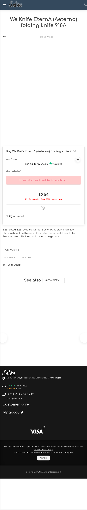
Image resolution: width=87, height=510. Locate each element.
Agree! (43, 458)
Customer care (16, 404)
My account (13, 412)
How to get (55, 378)
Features (9, 257)
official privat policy (43, 449)
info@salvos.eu (14, 398)
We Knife (14, 250)
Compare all (53, 280)
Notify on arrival (15, 216)
